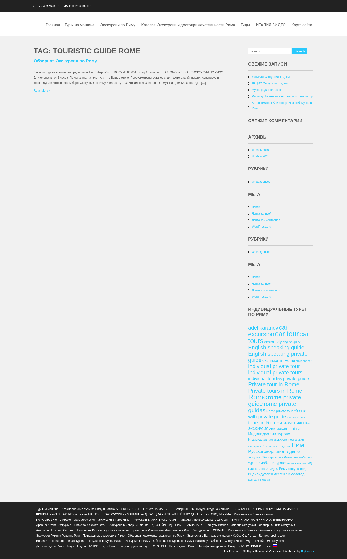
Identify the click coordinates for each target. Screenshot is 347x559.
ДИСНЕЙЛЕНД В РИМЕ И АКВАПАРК (177, 525)
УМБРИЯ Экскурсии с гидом (271, 77)
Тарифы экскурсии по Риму (217, 546)
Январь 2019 (260, 150)
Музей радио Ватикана (267, 90)
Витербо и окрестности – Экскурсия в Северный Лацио (111, 525)
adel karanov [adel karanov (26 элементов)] (263, 328)
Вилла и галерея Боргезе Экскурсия (60, 541)
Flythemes (307, 551)
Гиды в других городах (135, 546)
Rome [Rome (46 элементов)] (257, 397)
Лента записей (261, 213)
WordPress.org (261, 226)
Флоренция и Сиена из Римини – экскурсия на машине (265, 530)
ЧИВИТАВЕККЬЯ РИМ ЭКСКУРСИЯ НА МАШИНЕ (266, 509)
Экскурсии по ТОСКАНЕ (209, 530)
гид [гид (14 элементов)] (309, 463)
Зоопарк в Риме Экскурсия (277, 525)
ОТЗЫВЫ (159, 546)
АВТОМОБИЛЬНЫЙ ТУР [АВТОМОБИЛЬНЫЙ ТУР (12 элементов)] (285, 428)
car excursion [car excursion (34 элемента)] (267, 330)
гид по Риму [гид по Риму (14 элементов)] (277, 469)
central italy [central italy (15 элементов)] (273, 342)
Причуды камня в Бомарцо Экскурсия (231, 525)
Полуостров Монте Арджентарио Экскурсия (65, 519)
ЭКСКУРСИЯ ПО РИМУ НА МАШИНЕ (146, 509)
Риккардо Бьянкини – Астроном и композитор (282, 96)
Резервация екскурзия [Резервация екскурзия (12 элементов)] (276, 446)
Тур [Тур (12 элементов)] (298, 451)
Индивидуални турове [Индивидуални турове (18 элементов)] (269, 434)
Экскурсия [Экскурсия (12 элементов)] (254, 457)
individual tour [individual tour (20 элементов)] (261, 378)
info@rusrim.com (80, 5)
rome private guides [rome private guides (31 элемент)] (272, 407)
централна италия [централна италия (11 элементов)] (259, 479)
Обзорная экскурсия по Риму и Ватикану (180, 541)
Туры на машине (79, 25)
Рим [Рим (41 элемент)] (297, 445)
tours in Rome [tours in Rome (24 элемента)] (263, 422)
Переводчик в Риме (182, 546)
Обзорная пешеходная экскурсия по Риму (156, 535)
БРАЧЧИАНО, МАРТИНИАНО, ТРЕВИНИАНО (262, 519)
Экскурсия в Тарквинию (114, 519)
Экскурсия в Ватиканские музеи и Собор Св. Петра (221, 535)
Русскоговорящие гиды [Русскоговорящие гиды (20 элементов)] (271, 451)
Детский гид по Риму (50, 546)
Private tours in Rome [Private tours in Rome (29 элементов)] (275, 391)
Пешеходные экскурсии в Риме (104, 535)
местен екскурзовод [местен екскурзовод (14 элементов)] (289, 474)
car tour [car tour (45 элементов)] (287, 334)
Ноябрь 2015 (260, 156)
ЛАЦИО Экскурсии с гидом (270, 83)
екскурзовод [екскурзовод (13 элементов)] (296, 469)
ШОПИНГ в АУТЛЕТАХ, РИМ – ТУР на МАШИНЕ (68, 514)
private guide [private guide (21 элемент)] (296, 378)
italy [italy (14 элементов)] (279, 379)
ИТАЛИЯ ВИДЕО (271, 25)
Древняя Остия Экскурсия (53, 525)
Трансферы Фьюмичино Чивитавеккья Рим (160, 530)
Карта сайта (301, 25)
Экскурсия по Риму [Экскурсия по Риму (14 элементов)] (277, 457)
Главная (53, 25)
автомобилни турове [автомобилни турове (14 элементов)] (270, 463)
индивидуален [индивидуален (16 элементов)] (260, 474)
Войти (256, 207)
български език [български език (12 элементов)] (296, 463)
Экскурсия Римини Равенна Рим (58, 535)
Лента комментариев (266, 220)
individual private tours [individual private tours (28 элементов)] (275, 372)
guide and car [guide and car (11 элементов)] (304, 360)
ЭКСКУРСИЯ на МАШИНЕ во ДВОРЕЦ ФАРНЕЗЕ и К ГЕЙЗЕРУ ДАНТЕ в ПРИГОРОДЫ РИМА (168, 514)
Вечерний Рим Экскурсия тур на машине (202, 509)
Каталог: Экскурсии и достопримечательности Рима (188, 25)
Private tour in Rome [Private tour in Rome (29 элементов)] (274, 384)
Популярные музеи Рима (104, 541)
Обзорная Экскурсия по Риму (65, 61)
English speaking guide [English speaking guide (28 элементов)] (276, 347)
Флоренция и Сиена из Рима (253, 514)
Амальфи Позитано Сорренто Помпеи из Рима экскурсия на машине (82, 530)
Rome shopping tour (272, 535)
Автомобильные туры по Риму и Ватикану (90, 509)
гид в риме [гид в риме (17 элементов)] (258, 468)
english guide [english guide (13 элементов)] (292, 342)
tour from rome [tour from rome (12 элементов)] (296, 417)
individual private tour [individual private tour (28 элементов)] (274, 366)
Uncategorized (261, 181)
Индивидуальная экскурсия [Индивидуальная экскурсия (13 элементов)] (268, 439)
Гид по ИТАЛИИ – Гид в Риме (97, 546)
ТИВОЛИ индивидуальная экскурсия (203, 519)
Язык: (270, 546)
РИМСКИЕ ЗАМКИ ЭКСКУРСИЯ (154, 519)
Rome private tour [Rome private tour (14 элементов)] (279, 411)
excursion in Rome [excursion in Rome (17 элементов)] (278, 360)
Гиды (245, 25)
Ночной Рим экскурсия (269, 541)
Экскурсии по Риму (117, 25)
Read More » (42, 90)
